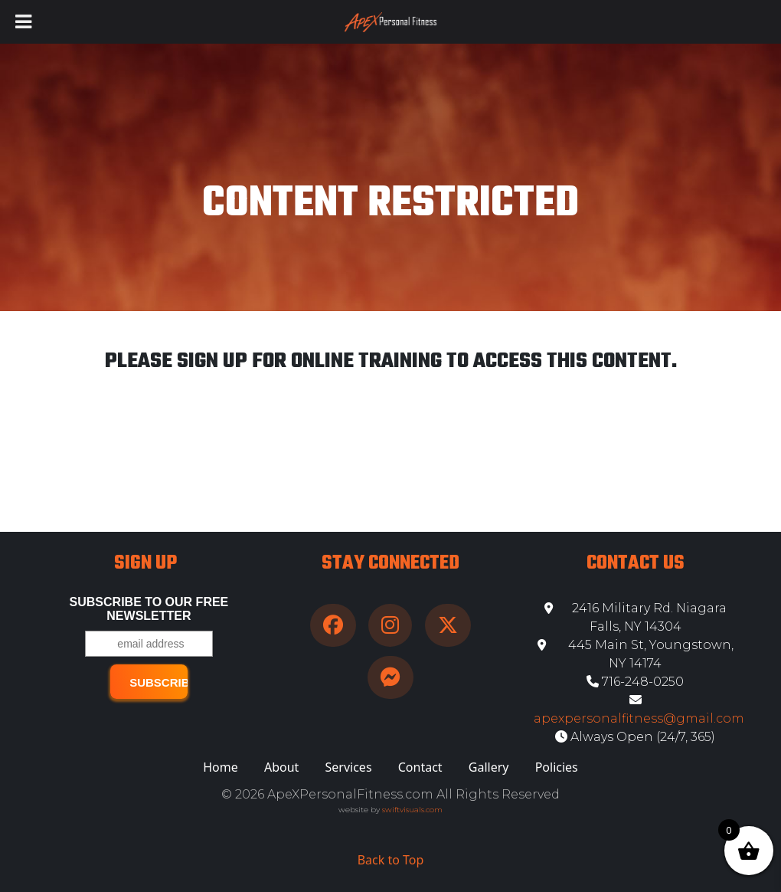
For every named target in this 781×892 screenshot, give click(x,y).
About (281, 767)
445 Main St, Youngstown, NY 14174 (636, 654)
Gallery (489, 767)
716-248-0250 (635, 681)
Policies (556, 767)
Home (220, 767)
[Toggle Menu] (23, 22)
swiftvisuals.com (412, 810)
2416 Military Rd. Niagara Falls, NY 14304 (635, 617)
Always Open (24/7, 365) (635, 737)
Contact (420, 767)
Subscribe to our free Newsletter (149, 608)
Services (348, 767)
